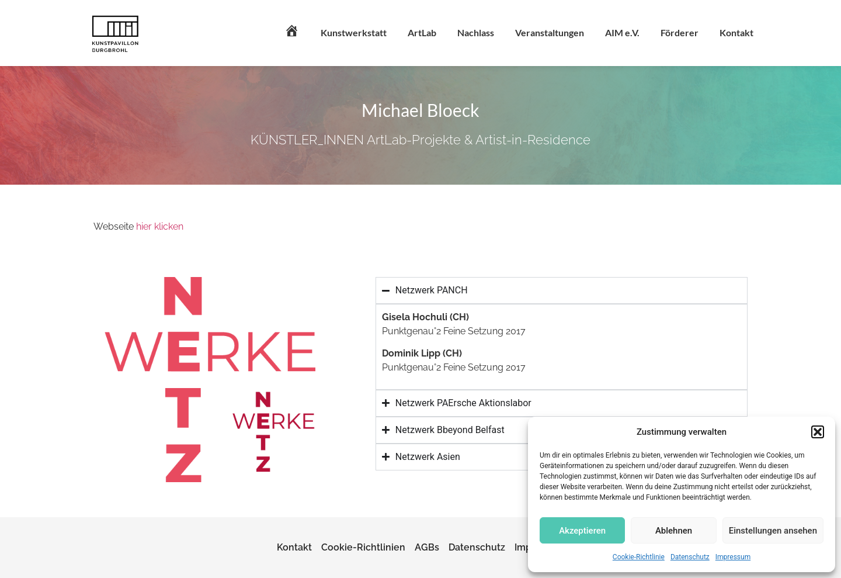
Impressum (732, 557)
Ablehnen (673, 530)
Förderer (679, 32)
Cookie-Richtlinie (639, 557)
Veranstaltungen (549, 32)
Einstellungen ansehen (773, 530)
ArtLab (422, 32)
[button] (817, 432)
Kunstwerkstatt (354, 32)
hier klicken (159, 226)
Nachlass (475, 32)
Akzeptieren (582, 530)
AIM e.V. (622, 32)
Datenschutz (690, 557)
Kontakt (736, 32)
